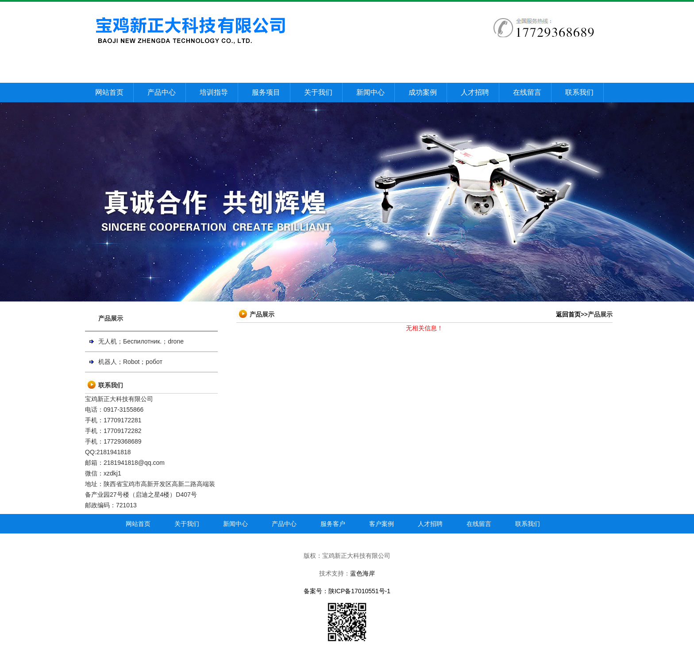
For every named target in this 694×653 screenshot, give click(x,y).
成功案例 (423, 92)
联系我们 (579, 92)
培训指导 (214, 92)
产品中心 (161, 92)
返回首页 (568, 314)
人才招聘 (475, 92)
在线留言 (527, 92)
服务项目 (266, 92)
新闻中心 (370, 92)
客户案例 (381, 523)
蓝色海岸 (362, 573)
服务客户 (332, 523)
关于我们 (318, 92)
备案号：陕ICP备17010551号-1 (347, 591)
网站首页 (109, 92)
